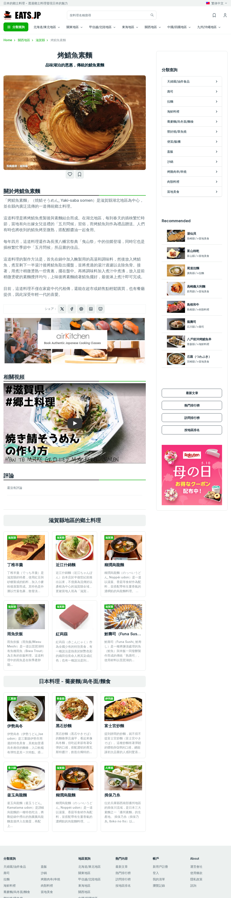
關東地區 (84, 873)
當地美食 (47, 892)
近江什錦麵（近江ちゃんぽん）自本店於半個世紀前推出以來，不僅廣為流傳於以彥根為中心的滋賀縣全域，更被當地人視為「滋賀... (74, 582)
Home (9, 40)
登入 (156, 873)
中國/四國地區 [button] (177, 27)
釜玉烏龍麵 (17, 795)
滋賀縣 (42, 40)
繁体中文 (215, 3)
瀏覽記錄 (159, 885)
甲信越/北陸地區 (89, 879)
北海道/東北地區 (89, 866)
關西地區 (26, 40)
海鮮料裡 (9, 885)
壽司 (6, 873)
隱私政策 (196, 879)
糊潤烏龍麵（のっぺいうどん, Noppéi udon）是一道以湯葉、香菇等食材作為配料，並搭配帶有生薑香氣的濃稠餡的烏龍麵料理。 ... (122, 582)
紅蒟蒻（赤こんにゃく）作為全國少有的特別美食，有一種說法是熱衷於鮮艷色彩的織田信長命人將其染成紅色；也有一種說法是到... (74, 651)
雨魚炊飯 (15, 634)
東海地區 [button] (128, 27)
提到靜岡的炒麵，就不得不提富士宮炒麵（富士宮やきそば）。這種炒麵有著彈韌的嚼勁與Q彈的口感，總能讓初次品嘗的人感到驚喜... (122, 743)
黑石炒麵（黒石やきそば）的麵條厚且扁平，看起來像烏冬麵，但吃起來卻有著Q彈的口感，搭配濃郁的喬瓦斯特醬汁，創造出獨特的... (74, 743)
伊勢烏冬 (15, 726)
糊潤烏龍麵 (114, 565)
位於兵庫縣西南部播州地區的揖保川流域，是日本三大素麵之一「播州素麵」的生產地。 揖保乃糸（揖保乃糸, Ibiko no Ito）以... (122, 787)
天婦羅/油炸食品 (14, 866)
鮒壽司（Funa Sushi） (124, 634)
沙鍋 (44, 873)
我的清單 (159, 879)
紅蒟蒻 (62, 634)
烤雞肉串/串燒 (50, 879)
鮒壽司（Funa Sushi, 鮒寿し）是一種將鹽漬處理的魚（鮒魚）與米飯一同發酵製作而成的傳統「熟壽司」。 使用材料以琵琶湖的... (122, 651)
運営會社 (196, 866)
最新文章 (192, 371)
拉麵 (6, 879)
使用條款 (196, 873)
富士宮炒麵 (114, 725)
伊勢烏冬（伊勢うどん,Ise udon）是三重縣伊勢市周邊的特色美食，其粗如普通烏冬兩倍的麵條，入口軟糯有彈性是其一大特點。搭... (25, 743)
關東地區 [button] (72, 27)
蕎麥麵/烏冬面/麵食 (16, 892)
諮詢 (193, 885)
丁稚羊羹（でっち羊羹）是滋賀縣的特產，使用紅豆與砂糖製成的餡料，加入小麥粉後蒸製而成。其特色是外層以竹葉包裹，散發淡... (25, 582)
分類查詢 (16, 27)
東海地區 (84, 885)
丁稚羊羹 (15, 565)
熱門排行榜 (192, 383)
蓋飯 (44, 866)
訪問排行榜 (192, 396)
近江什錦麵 (65, 565)
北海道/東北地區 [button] (45, 27)
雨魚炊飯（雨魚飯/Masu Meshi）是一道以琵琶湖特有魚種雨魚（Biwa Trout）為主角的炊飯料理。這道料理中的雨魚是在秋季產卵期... (26, 653)
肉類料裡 (47, 885)
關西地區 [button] (151, 27)
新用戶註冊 (160, 866)
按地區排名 (192, 408)
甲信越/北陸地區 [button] (100, 27)
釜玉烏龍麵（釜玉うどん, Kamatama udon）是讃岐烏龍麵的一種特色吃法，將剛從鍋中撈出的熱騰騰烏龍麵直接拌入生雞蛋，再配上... (25, 814)
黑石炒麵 (63, 725)
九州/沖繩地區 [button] (207, 27)
